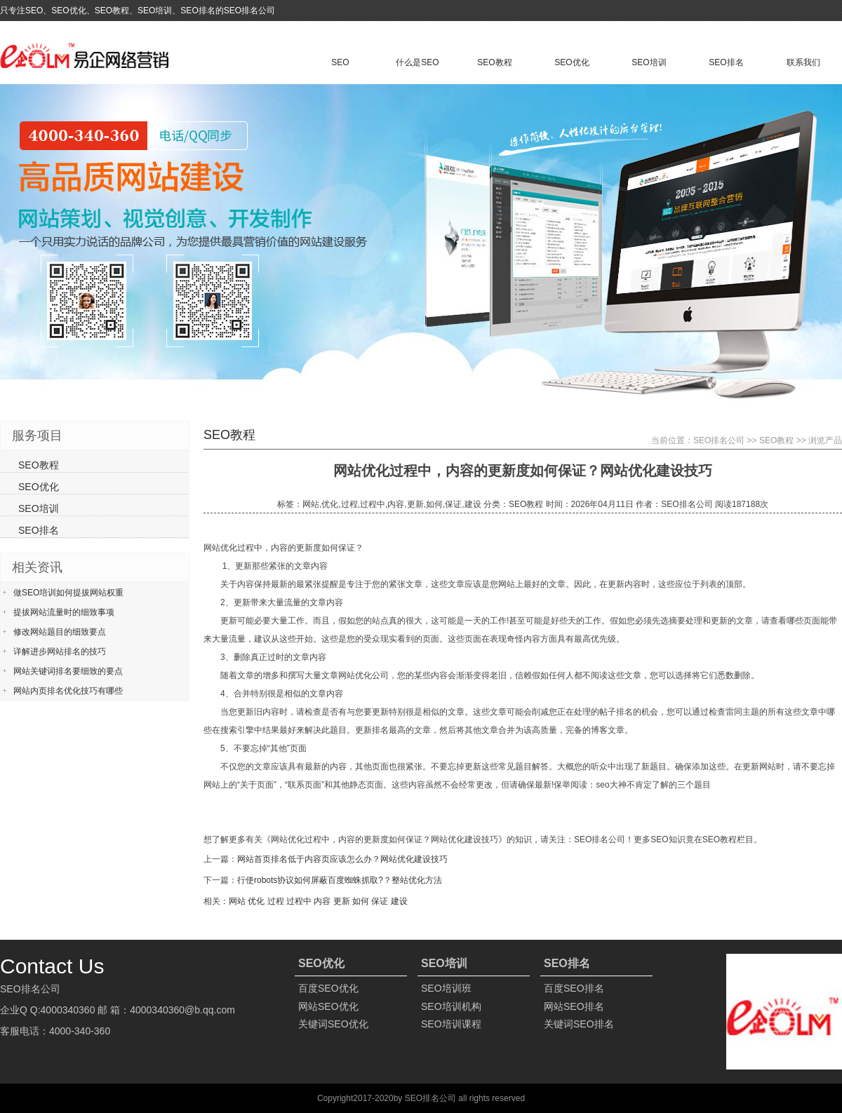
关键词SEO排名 (579, 1024)
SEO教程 (494, 62)
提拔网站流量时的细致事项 (63, 612)
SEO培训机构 (451, 1006)
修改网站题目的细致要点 (59, 632)
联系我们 (803, 62)
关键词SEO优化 (333, 1024)
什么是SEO (417, 62)
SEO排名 (726, 62)
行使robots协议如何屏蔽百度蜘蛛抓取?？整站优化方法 (339, 880)
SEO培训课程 (451, 1024)
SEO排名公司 (718, 440)
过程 (275, 901)
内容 (322, 901)
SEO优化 (571, 62)
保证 (379, 901)
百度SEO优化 (328, 988)
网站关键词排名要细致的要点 (68, 671)
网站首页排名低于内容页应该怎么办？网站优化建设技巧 (342, 859)
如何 (360, 901)
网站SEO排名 (574, 1006)
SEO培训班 (446, 988)
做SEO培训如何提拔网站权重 (68, 593)
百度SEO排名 (574, 988)
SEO (340, 62)
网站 (237, 901)
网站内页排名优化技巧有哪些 (68, 691)
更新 (341, 901)
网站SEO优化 (328, 1006)
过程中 (299, 901)
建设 (399, 901)
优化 (256, 901)
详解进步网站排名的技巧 (59, 651)
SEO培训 (649, 62)
